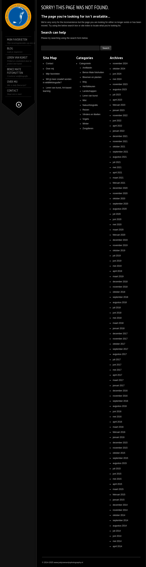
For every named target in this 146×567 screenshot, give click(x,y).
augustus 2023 (120, 89)
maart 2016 (118, 427)
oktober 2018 (119, 292)
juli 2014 (117, 531)
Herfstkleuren (88, 86)
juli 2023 (117, 94)
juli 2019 (117, 255)
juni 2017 (117, 364)
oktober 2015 (119, 453)
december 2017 (120, 333)
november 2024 (120, 63)
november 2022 (120, 115)
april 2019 (117, 271)
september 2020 (120, 203)
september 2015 (120, 458)
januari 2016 (119, 437)
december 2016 (120, 390)
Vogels (85, 119)
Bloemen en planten (91, 77)
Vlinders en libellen (91, 114)
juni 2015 (117, 474)
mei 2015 (117, 479)
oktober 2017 (119, 344)
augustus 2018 (120, 302)
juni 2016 (117, 411)
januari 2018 (119, 328)
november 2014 (120, 510)
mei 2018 (117, 318)
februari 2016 (119, 432)
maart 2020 (118, 229)
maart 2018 (118, 323)
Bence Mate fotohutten (93, 72)
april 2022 (117, 126)
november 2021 (120, 141)
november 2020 (120, 193)
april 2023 (117, 100)
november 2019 (120, 245)
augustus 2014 (120, 525)
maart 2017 (118, 380)
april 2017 (117, 375)
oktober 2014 (119, 515)
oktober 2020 (119, 198)
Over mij (50, 68)
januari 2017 (119, 385)
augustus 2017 (120, 354)
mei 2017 (117, 370)
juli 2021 (117, 162)
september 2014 (120, 520)
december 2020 (120, 188)
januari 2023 (119, 110)
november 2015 (120, 448)
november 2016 (120, 396)
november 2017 (120, 338)
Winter (85, 123)
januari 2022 (119, 131)
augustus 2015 (120, 463)
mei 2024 (117, 79)
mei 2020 (117, 224)
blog (84, 82)
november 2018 (120, 287)
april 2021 (117, 172)
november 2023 (120, 84)
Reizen (85, 110)
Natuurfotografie (90, 105)
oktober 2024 (119, 68)
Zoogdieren (87, 128)
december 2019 (120, 240)
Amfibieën (87, 68)
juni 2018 (117, 313)
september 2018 (120, 297)
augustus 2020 (120, 209)
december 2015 (120, 442)
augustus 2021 (120, 157)
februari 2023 (119, 105)
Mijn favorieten (53, 74)
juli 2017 (117, 359)
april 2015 (117, 484)
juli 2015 (117, 468)
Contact (49, 63)
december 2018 (120, 281)
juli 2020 (117, 214)
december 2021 (120, 136)
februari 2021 (119, 183)
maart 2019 (118, 276)
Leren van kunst (90, 95)
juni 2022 (117, 120)
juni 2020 (117, 219)
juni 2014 (117, 536)
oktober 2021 (119, 146)
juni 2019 (117, 261)
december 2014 (120, 505)
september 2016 (120, 401)
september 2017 (120, 349)
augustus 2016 (120, 406)
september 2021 (120, 152)
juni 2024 (117, 74)
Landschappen (89, 91)
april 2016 (117, 422)
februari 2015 (119, 494)
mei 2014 (117, 541)
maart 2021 (118, 177)
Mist (84, 100)
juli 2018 (117, 307)
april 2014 (117, 546)
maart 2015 (118, 489)
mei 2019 (117, 266)
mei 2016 (117, 416)
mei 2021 (117, 167)
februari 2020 (119, 235)
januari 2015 (119, 500)
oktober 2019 (119, 250)
